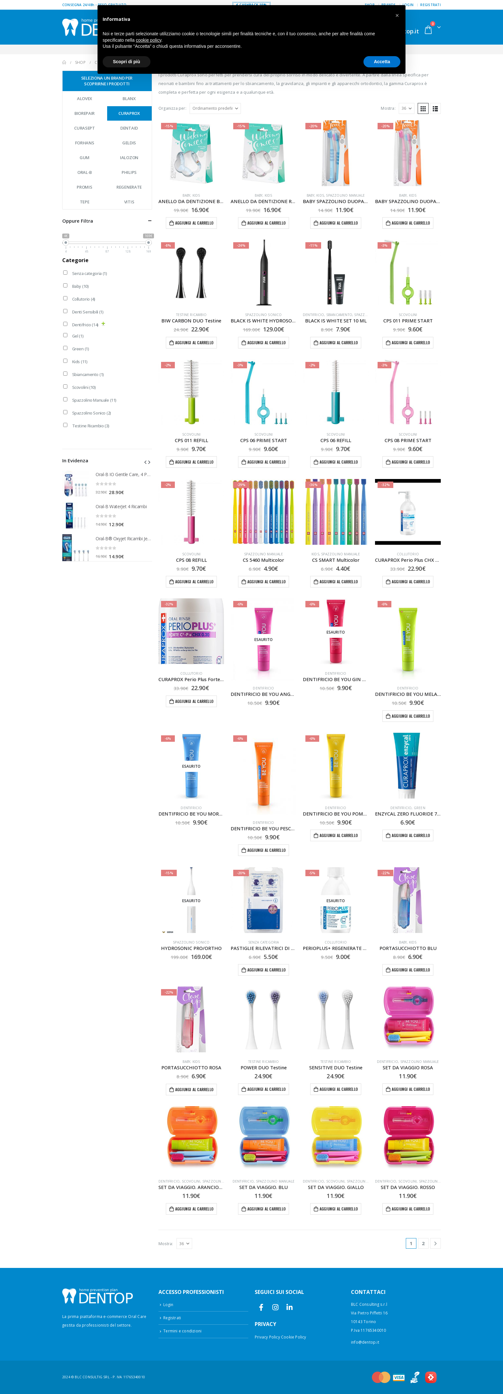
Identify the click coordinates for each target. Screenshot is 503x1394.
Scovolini (408, 314)
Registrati (430, 5)
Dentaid (129, 128)
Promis (84, 187)
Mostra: (388, 108)
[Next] (435, 1243)
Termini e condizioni (182, 1330)
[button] (423, 108)
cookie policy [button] (148, 40)
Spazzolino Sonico (263, 314)
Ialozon (129, 157)
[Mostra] (406, 108)
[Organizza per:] (215, 108)
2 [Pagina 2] (423, 1243)
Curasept (84, 128)
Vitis (129, 202)
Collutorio (408, 554)
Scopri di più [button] (126, 61)
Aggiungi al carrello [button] (194, 223)
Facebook (261, 1307)
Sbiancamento (339, 314)
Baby (186, 195)
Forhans (84, 143)
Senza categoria (263, 942)
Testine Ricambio (191, 314)
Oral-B (84, 172)
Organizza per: (172, 108)
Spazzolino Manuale (345, 195)
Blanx (129, 98)
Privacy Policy (267, 1336)
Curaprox (129, 113)
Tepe (85, 202)
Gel (78, 336)
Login (168, 1304)
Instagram (275, 1307)
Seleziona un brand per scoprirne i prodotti (106, 81)
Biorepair (84, 113)
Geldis (129, 143)
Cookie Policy (293, 1336)
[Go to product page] (191, 153)
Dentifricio (313, 314)
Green (419, 808)
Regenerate (129, 187)
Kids (196, 195)
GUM (85, 157)
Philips (129, 172)
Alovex (84, 98)
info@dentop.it (365, 1342)
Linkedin (289, 1307)
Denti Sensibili (88, 312)
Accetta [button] (382, 61)
